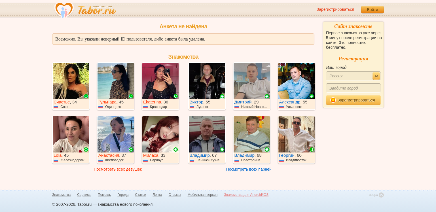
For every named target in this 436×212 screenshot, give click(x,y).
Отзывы (175, 195)
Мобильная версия (203, 195)
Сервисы (84, 195)
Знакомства (61, 195)
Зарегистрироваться (335, 9)
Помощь (104, 195)
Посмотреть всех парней (249, 169)
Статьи (140, 195)
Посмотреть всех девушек (118, 169)
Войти (372, 9)
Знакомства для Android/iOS (246, 195)
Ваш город (336, 67)
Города (122, 195)
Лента (157, 195)
